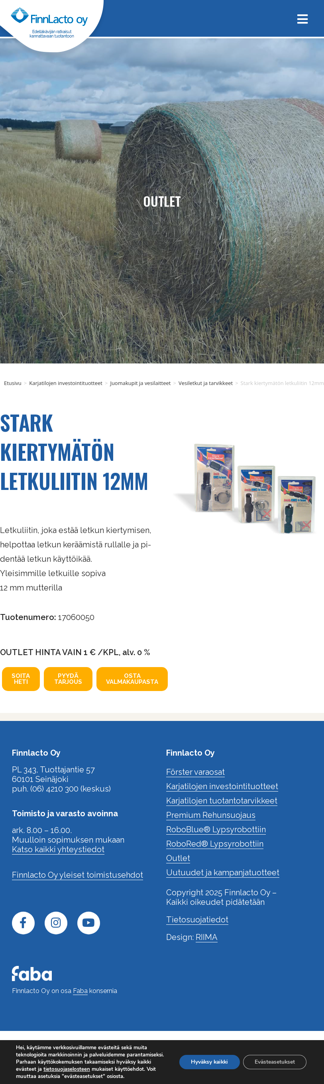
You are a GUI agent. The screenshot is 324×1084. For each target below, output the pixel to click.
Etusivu (13, 383)
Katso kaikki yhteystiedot (58, 849)
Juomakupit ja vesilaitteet (140, 383)
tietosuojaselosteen (102, 1062)
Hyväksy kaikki (206, 1058)
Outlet (178, 858)
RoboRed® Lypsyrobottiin (214, 844)
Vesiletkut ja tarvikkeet (206, 383)
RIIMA (207, 937)
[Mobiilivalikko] (299, 18)
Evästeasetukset (274, 1058)
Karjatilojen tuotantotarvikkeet (221, 801)
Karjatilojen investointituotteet (65, 383)
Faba (80, 991)
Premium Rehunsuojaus (210, 815)
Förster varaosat (195, 772)
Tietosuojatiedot (197, 919)
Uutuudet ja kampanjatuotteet (222, 872)
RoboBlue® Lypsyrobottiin (216, 829)
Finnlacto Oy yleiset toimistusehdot (77, 875)
